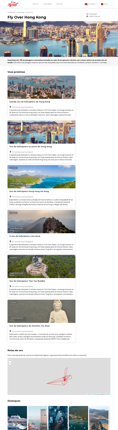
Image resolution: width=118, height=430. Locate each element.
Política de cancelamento (94, 404)
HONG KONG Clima (59, 273)
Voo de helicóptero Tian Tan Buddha (58, 147)
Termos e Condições (69, 407)
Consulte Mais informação (20, 368)
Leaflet (89, 215)
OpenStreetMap (96, 215)
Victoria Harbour (17, 256)
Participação (91, 14)
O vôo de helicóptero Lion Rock (22, 147)
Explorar (36, 4)
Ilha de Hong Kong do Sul (58, 256)
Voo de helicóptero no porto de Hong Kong (58, 103)
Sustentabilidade (91, 407)
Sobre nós (65, 398)
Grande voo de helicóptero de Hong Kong (23, 103)
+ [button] (10, 181)
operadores (66, 404)
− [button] (10, 184)
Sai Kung (78, 256)
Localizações (47, 4)
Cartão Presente (93, 16)
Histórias (59, 4)
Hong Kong (20, 12)
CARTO (108, 215)
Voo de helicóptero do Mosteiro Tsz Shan (90, 147)
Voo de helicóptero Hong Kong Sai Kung (91, 103)
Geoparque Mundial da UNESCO (98, 256)
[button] (58, 262)
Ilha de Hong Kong (37, 256)
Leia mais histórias (104, 326)
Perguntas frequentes (93, 398)
